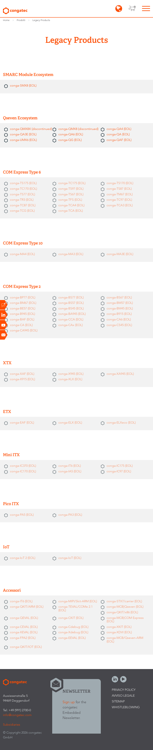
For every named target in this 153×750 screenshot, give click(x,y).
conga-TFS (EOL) (70, 199)
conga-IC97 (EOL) (119, 471)
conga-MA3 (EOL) (70, 254)
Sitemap (118, 701)
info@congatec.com (17, 715)
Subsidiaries (11, 724)
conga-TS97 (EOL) (70, 188)
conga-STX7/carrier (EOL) (124, 601)
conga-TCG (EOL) (22, 210)
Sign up (69, 702)
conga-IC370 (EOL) (23, 466)
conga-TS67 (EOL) (70, 194)
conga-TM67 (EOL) (120, 194)
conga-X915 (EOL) (22, 379)
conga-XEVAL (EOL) (23, 632)
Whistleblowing (126, 707)
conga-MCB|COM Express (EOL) (125, 619)
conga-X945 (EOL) (70, 374)
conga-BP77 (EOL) (22, 297)
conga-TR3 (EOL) (21, 199)
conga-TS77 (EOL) (22, 194)
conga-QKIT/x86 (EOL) (122, 612)
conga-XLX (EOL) (70, 379)
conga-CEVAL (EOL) (24, 627)
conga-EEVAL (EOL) (72, 638)
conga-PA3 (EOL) (70, 515)
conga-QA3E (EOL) (23, 134)
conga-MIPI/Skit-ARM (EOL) (77, 601)
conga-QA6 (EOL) (70, 134)
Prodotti (21, 20)
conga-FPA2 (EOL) (22, 638)
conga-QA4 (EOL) (119, 129)
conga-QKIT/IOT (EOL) (26, 647)
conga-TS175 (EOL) (23, 183)
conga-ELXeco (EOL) (121, 422)
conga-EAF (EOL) (22, 422)
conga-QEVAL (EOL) (24, 618)
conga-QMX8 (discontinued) (78, 129)
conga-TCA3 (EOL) (120, 205)
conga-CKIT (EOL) (70, 618)
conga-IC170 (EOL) (23, 471)
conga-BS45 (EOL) (71, 308)
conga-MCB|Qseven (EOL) (125, 606)
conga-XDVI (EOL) (119, 632)
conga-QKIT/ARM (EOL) (26, 606)
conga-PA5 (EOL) (22, 515)
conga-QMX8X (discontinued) (31, 129)
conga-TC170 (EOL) (23, 188)
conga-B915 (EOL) (119, 314)
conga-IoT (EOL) (69, 558)
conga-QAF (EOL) (119, 140)
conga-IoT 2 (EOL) (22, 558)
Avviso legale (123, 695)
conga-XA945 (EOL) (120, 374)
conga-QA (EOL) (118, 134)
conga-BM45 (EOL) (120, 308)
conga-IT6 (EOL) (69, 466)
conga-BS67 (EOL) (119, 297)
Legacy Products (41, 20)
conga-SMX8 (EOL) (23, 85)
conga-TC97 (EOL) (119, 199)
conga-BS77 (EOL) (71, 297)
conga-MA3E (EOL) (120, 254)
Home (6, 20)
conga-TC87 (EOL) (22, 205)
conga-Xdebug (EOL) (73, 632)
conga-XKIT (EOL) (119, 627)
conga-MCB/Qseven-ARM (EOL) (125, 639)
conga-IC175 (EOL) (120, 466)
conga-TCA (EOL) (70, 210)
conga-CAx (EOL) (70, 325)
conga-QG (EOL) (70, 140)
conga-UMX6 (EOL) (23, 140)
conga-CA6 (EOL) (119, 319)
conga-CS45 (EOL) (119, 325)
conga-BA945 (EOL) (72, 314)
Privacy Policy (123, 690)
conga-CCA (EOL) (70, 319)
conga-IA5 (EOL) (69, 471)
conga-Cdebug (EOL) (73, 627)
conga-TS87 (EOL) (119, 188)
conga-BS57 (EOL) (71, 303)
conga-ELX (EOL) (70, 422)
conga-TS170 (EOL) (120, 183)
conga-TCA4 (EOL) (71, 205)
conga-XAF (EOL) (22, 374)
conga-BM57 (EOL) (120, 303)
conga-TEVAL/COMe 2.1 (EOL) (75, 608)
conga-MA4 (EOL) (22, 254)
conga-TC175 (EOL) (71, 183)
